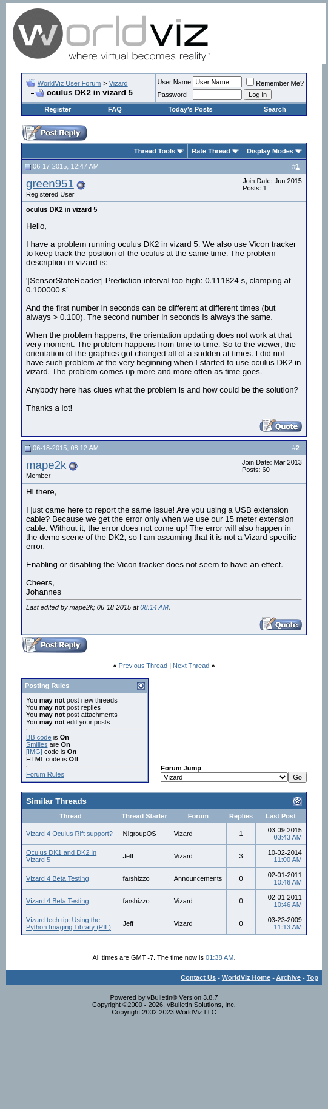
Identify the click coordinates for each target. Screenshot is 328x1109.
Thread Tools (154, 151)
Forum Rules (45, 774)
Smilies (36, 744)
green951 (50, 183)
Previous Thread (143, 665)
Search (275, 109)
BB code (39, 737)
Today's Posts (190, 109)
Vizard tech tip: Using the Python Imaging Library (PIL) (68, 923)
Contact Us (198, 977)
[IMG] (34, 751)
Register (57, 109)
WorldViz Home (246, 977)
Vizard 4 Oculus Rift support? (69, 833)
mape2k (46, 465)
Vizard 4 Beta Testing (57, 878)
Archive (288, 977)
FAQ (115, 109)
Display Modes (270, 151)
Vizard (118, 83)
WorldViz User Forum (69, 83)
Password (172, 94)
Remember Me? (275, 83)
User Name (175, 82)
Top (312, 977)
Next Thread (191, 665)
